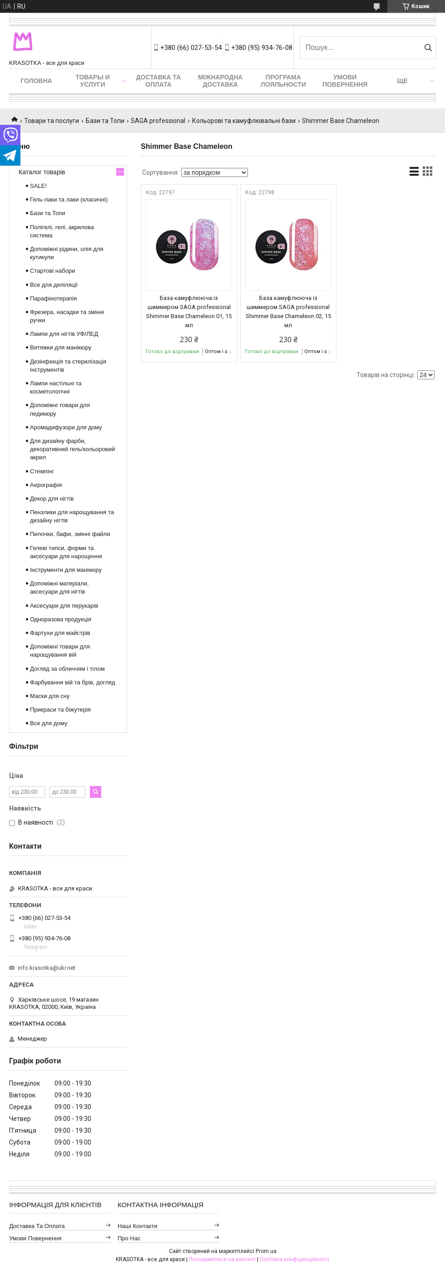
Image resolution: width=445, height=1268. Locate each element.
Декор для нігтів (52, 498)
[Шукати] (428, 47)
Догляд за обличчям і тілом (67, 668)
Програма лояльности (283, 81)
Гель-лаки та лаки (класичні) (69, 199)
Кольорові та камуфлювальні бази (244, 120)
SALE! (38, 185)
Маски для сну (49, 696)
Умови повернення (344, 81)
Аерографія (46, 485)
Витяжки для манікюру (60, 347)
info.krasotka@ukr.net (46, 967)
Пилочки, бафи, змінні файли (70, 534)
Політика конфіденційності (294, 1259)
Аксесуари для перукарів (64, 605)
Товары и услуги (92, 81)
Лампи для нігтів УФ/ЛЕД (64, 333)
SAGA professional (158, 120)
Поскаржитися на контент (222, 1259)
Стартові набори (52, 270)
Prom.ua (266, 1251)
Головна (36, 80)
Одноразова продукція (60, 619)
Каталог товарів (42, 172)
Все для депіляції (54, 284)
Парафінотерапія (53, 298)
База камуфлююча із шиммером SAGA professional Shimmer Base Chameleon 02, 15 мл (288, 312)
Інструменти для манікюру (66, 569)
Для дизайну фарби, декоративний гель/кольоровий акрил (72, 449)
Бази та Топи (105, 120)
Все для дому (48, 723)
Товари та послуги (51, 120)
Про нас (129, 1238)
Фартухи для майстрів (60, 632)
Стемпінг (42, 471)
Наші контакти (138, 1226)
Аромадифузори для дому (66, 427)
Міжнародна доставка (220, 81)
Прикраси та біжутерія (60, 709)
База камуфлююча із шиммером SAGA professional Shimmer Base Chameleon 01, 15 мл (189, 312)
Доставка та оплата (158, 81)
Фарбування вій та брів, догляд (72, 682)
